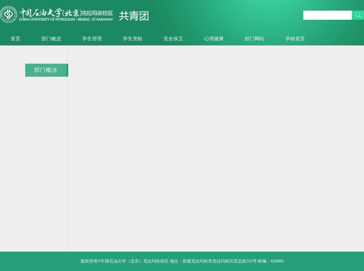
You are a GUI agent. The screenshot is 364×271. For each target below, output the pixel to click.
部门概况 (51, 38)
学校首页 (295, 38)
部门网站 (254, 38)
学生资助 (132, 38)
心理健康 (214, 38)
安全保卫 (173, 38)
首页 (15, 38)
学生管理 (92, 38)
